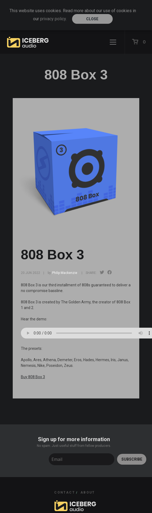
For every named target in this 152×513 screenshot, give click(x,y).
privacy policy (53, 18)
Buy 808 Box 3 (33, 377)
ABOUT (87, 492)
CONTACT (64, 492)
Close (92, 19)
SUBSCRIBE (131, 459)
